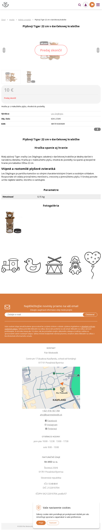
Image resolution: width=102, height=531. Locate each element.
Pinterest (51, 428)
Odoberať (90, 314)
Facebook (51, 420)
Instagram (51, 424)
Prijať (41, 523)
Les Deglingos (57, 113)
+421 (45, 410)
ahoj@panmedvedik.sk (51, 414)
